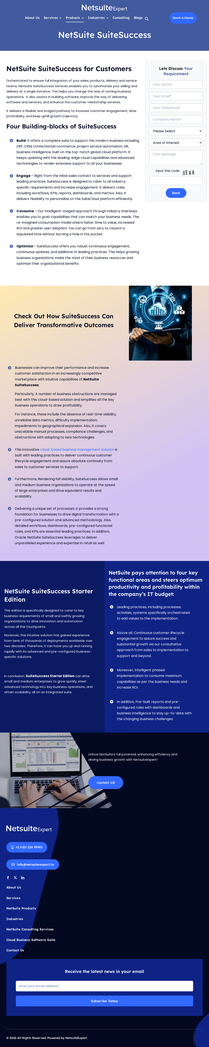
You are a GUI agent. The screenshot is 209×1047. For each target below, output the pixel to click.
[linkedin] (22, 877)
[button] (147, 20)
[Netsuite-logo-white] (104, 6)
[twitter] (15, 877)
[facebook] (8, 877)
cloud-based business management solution (81, 449)
